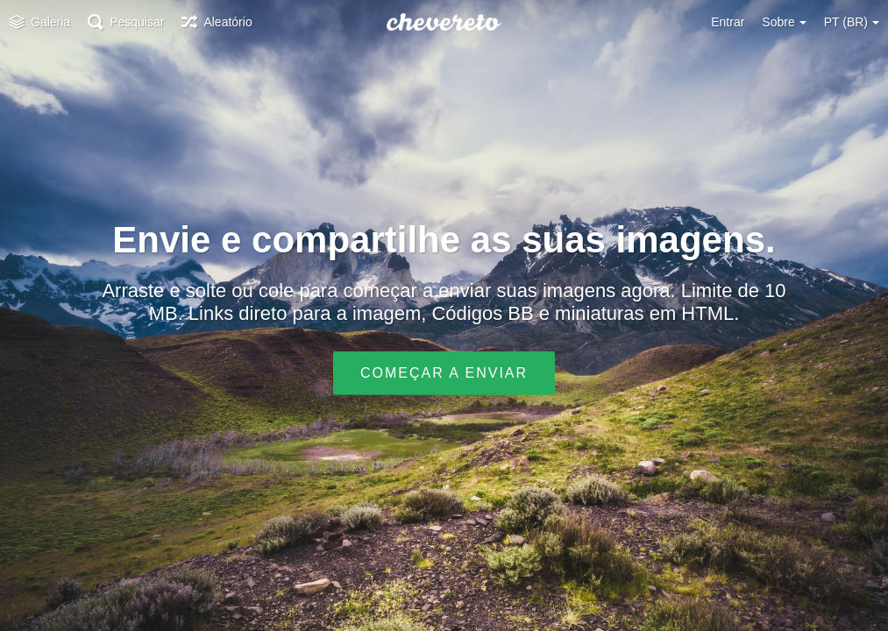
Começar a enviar (444, 372)
